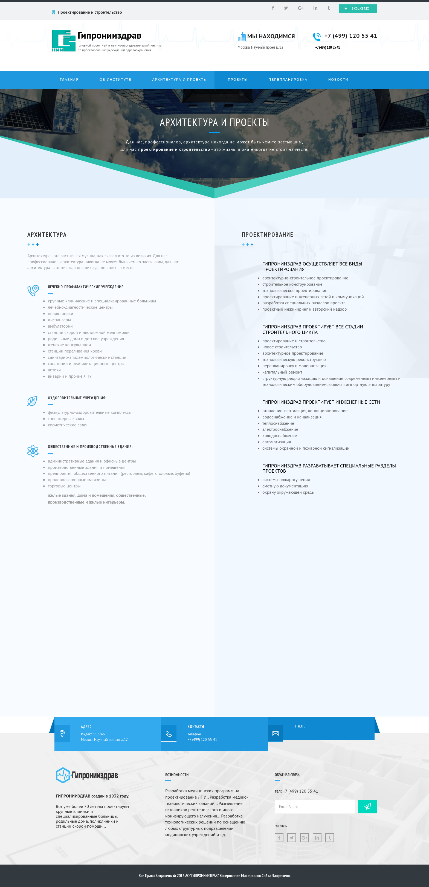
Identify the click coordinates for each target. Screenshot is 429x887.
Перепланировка (288, 80)
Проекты (238, 80)
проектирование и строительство (174, 149)
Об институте (115, 80)
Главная (69, 80)
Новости (338, 80)
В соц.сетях (356, 8)
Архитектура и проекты (179, 80)
